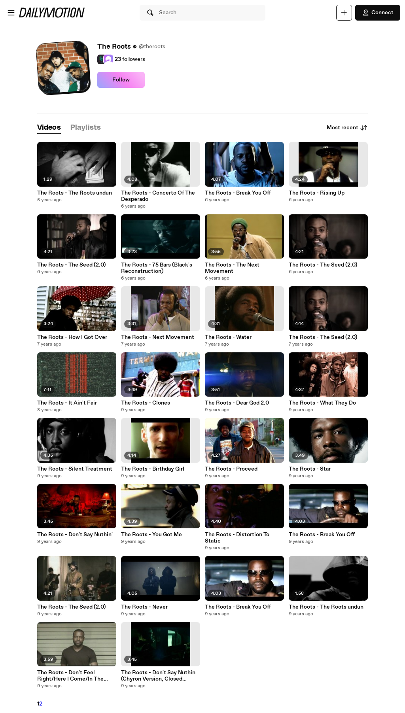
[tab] (49, 128)
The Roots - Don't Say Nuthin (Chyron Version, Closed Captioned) (158, 676)
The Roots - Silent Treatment (74, 469)
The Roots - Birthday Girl (152, 469)
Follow (121, 79)
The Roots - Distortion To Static (237, 537)
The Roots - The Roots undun (74, 193)
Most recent (347, 128)
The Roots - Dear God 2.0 (237, 403)
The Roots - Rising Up (316, 193)
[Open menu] (11, 13)
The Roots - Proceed (231, 469)
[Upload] (344, 13)
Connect (378, 13)
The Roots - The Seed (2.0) (71, 265)
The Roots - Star (310, 469)
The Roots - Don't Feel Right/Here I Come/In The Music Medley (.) (70, 676)
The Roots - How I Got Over (72, 337)
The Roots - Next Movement (157, 337)
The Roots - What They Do (322, 403)
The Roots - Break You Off (238, 193)
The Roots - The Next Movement (232, 268)
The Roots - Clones (145, 403)
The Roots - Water (228, 337)
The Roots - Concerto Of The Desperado (158, 196)
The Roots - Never (144, 607)
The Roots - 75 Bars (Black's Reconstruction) (156, 268)
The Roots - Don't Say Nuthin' (75, 534)
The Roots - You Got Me (151, 534)
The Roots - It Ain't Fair (67, 403)
